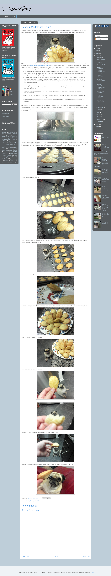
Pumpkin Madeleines (101, 76)
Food (36, 500)
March (99, 116)
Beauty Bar (12, 132)
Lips (6, 151)
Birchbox (9, 133)
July (98, 109)
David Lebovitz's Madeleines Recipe (39, 65)
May (98, 112)
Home (6, 16)
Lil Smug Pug (15, 9)
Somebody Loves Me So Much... (105, 179)
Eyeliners (4, 142)
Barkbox (4, 132)
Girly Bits (13, 144)
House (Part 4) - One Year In (105, 215)
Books (13, 135)
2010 (97, 126)
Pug (39, 500)
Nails (9, 155)
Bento (3, 133)
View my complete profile (12, 93)
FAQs (13, 16)
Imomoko (10, 147)
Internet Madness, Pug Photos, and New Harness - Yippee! (105, 207)
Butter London (5, 136)
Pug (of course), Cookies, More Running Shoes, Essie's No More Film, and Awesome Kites (101, 149)
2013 (97, 53)
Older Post (86, 556)
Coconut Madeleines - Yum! (101, 80)
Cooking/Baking (30, 500)
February (100, 119)
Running (14, 159)
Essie (3, 141)
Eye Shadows (12, 140)
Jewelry (12, 148)
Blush (8, 135)
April (98, 114)
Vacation (11, 162)
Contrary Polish (9, 138)
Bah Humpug (5, 113)
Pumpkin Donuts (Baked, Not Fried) (101, 86)
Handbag (8, 146)
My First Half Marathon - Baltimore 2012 (100, 102)
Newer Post (25, 556)
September (100, 107)
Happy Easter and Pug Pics (105, 136)
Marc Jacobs (13, 153)
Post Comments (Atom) (59, 561)
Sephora (6, 160)
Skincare (13, 160)
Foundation (7, 144)
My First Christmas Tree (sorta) (105, 188)
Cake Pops (14, 136)
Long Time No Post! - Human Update (105, 197)
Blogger (92, 572)
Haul (14, 146)
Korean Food (5, 150)
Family (9, 142)
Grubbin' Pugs (5, 116)
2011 (97, 124)
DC (14, 139)
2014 (97, 50)
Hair (3, 146)
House (3, 147)
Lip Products (13, 150)
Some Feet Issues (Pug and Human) (105, 171)
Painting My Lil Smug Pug (105, 222)
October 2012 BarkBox (100, 91)
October (99, 57)
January (99, 121)
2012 (97, 55)
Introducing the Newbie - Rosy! (101, 61)
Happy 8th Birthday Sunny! (100, 96)
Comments (98, 39)
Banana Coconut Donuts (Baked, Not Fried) (101, 70)
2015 (97, 48)
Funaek (29, 498)
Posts (97, 36)
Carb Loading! (101, 65)
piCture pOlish (10, 157)
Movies (4, 155)
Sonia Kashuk (4, 162)
